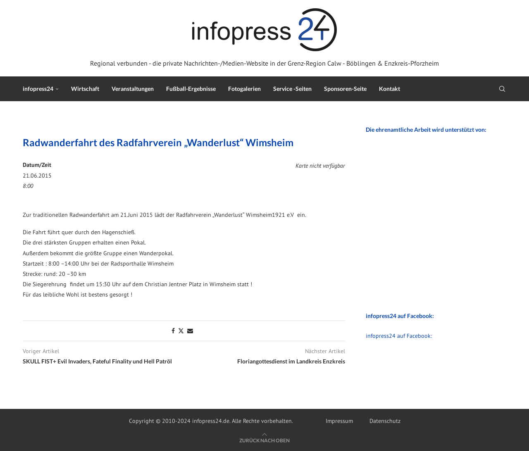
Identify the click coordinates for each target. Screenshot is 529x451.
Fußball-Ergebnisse (191, 88)
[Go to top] (264, 440)
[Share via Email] (190, 331)
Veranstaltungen (133, 88)
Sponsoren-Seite (345, 88)
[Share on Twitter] (181, 331)
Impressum (339, 421)
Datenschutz (384, 421)
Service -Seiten (292, 88)
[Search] (502, 89)
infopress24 (38, 88)
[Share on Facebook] (173, 331)
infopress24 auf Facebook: (399, 335)
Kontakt (389, 88)
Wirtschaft (85, 88)
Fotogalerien (244, 88)
